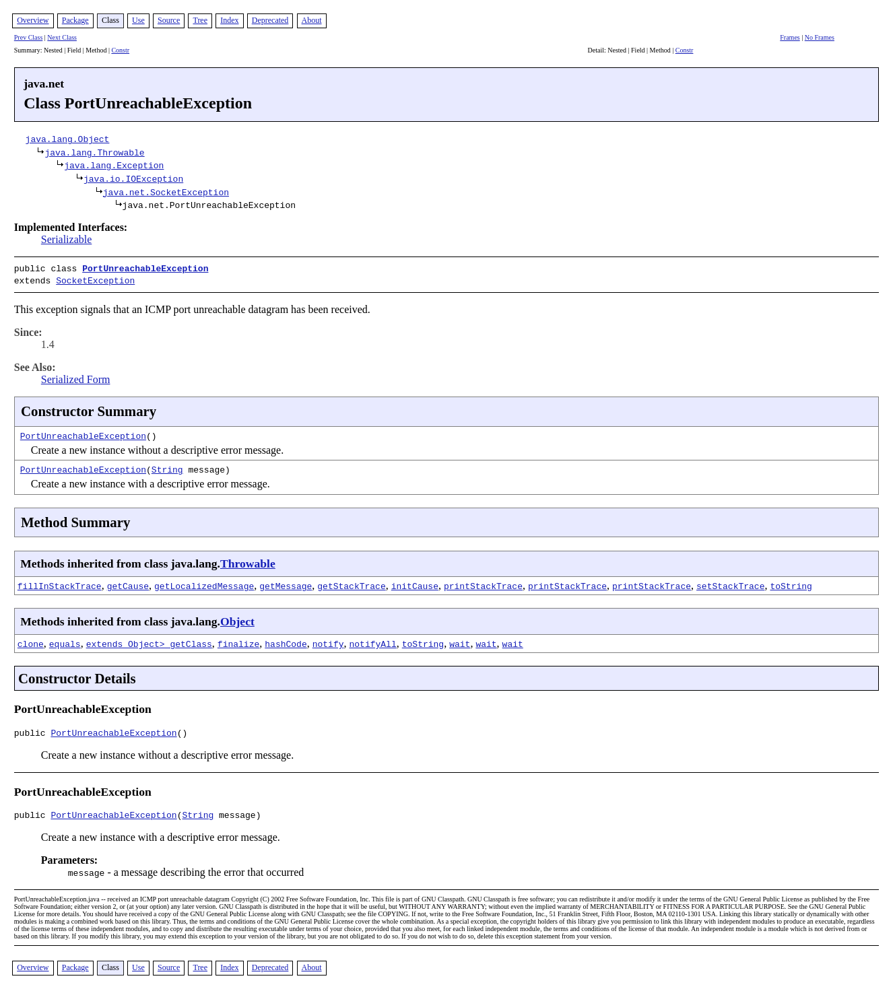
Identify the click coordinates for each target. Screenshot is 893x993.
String (167, 466)
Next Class (62, 37)
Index (229, 20)
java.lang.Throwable (94, 152)
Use (138, 20)
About (312, 20)
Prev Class (28, 37)
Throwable (247, 561)
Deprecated (270, 20)
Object (237, 618)
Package (75, 20)
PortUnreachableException (145, 268)
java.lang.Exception (114, 165)
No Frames (819, 37)
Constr (120, 50)
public (32, 732)
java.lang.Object (68, 139)
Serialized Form (75, 376)
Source (169, 20)
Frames (789, 37)
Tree (200, 20)
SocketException (95, 279)
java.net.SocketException (166, 192)
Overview (32, 20)
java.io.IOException (133, 178)
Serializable (66, 239)
